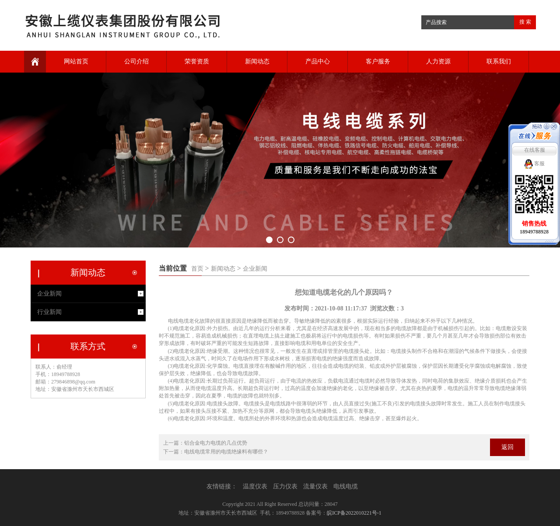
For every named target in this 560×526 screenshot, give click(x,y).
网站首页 (76, 61)
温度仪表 (255, 486)
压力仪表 (285, 486)
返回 (507, 447)
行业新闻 (49, 312)
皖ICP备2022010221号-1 (354, 513)
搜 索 (525, 22)
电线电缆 (345, 486)
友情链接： (221, 486)
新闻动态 (257, 61)
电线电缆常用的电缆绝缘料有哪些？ (226, 452)
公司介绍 (136, 61)
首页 (197, 268)
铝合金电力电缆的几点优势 (215, 443)
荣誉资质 (197, 61)
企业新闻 (255, 268)
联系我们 (498, 61)
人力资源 (438, 61)
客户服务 (378, 61)
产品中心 (317, 61)
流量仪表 (315, 486)
